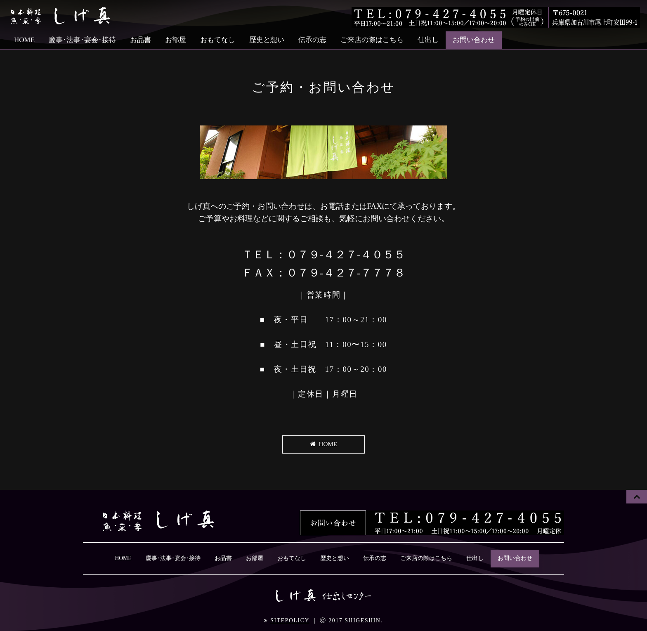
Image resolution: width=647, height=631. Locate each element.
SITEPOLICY (289, 620)
